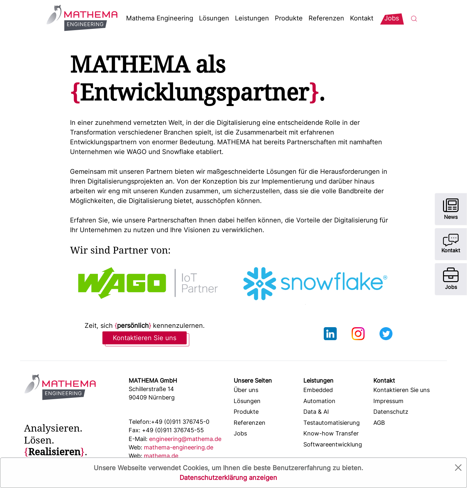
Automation (319, 401)
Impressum (388, 401)
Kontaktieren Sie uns (144, 338)
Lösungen (214, 18)
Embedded (318, 390)
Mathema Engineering (159, 18)
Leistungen (252, 18)
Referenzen (326, 18)
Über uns (246, 390)
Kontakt (361, 18)
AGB (379, 422)
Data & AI (316, 411)
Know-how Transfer (331, 433)
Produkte (289, 18)
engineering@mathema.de (175, 438)
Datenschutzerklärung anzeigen (228, 478)
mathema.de (153, 455)
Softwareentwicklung (332, 444)
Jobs (240, 433)
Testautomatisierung (331, 422)
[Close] (458, 467)
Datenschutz (390, 411)
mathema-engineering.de (171, 447)
